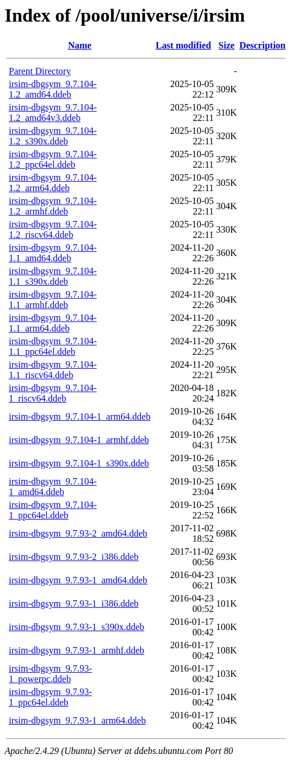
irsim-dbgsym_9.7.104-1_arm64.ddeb (79, 416)
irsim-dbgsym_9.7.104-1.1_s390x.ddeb (53, 276)
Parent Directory (40, 71)
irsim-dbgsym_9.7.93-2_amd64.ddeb (78, 533)
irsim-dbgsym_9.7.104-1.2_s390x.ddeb (53, 136)
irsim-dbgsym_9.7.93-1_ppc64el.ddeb (50, 697)
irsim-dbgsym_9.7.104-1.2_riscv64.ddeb (53, 229)
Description (262, 45)
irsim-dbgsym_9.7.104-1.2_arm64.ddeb (53, 182)
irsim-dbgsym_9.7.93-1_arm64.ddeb (77, 720)
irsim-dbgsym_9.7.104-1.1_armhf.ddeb (53, 299)
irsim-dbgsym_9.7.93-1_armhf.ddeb (77, 650)
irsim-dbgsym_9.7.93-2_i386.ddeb (74, 557)
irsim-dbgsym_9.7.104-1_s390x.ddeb (79, 463)
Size (226, 45)
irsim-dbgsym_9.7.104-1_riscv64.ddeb (53, 393)
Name (79, 45)
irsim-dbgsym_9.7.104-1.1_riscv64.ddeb (53, 369)
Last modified (183, 45)
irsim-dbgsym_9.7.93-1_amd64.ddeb (78, 580)
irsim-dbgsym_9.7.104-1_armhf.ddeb (79, 440)
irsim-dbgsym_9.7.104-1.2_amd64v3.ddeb (53, 112)
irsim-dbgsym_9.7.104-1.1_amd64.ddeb (53, 253)
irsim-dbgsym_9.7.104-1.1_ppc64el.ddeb (53, 346)
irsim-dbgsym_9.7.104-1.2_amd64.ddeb (53, 89)
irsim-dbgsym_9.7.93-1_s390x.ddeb (77, 627)
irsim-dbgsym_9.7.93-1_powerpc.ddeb (50, 673)
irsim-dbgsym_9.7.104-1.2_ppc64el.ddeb (53, 159)
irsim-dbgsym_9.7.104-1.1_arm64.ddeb (53, 323)
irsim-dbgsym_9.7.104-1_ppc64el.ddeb (53, 510)
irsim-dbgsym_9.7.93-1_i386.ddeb (74, 603)
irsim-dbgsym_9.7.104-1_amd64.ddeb (53, 486)
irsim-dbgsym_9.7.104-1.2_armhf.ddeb (53, 206)
